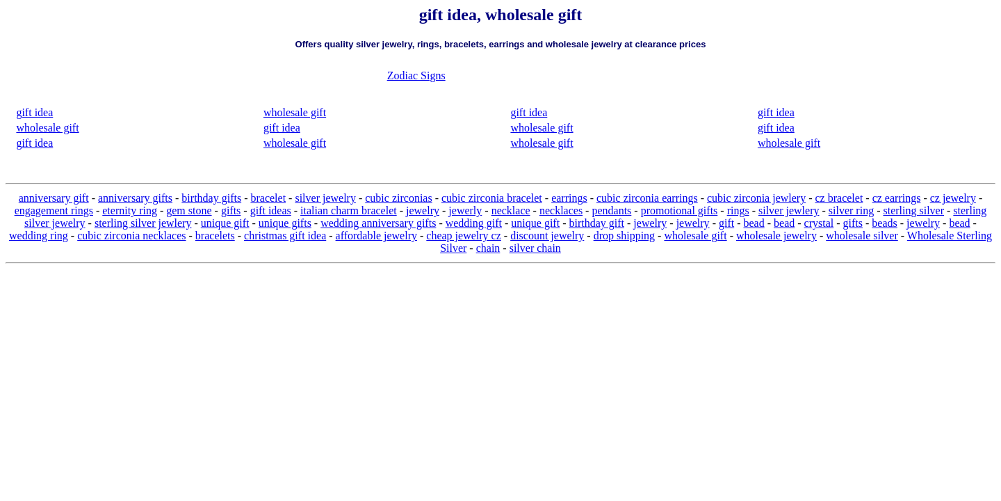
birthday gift (596, 223)
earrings (569, 198)
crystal (819, 223)
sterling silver (913, 210)
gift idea (34, 112)
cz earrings (896, 198)
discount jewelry (547, 235)
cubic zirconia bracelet (491, 198)
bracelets (215, 235)
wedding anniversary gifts (378, 223)
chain (488, 248)
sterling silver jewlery (143, 223)
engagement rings (54, 210)
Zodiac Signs (416, 75)
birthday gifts (211, 198)
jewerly (465, 210)
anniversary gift (54, 198)
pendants (611, 210)
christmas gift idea (285, 235)
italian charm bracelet (348, 210)
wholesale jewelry (776, 235)
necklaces (561, 210)
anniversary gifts (135, 198)
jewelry (422, 210)
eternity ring (129, 210)
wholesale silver (862, 235)
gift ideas (270, 210)
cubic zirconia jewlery (756, 198)
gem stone (188, 210)
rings (738, 210)
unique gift (225, 223)
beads (884, 223)
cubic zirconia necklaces (131, 235)
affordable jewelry (376, 235)
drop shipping (624, 235)
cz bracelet (839, 198)
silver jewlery (789, 210)
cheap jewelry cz (463, 235)
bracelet (268, 198)
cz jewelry (953, 198)
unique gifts (285, 223)
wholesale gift (47, 128)
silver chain (535, 248)
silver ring (851, 210)
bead (754, 223)
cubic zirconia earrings (647, 198)
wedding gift (474, 223)
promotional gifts (679, 210)
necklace (510, 210)
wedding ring (38, 235)
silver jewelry (325, 198)
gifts (231, 210)
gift (726, 223)
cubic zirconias (398, 198)
